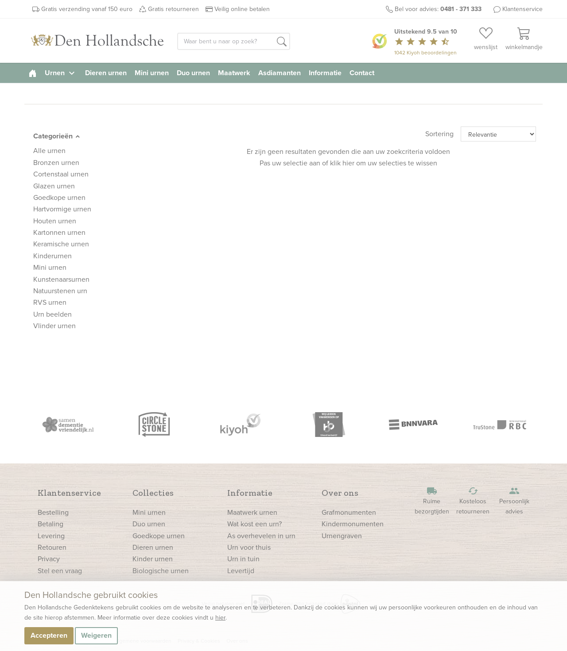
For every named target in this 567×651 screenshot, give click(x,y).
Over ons (340, 492)
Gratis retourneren (173, 9)
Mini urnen (152, 73)
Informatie (325, 73)
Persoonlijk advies (514, 501)
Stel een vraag (60, 571)
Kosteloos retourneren (473, 501)
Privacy (49, 559)
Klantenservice (522, 9)
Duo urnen (193, 73)
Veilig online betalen (242, 9)
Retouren (52, 547)
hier (220, 617)
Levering (51, 536)
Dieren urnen (106, 73)
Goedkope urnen (158, 536)
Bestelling (53, 512)
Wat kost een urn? (254, 524)
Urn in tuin (243, 559)
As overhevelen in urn (261, 536)
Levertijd (240, 571)
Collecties (153, 492)
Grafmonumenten (349, 512)
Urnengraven (342, 536)
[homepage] (32, 73)
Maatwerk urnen (252, 512)
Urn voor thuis (249, 547)
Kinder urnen (152, 559)
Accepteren (49, 635)
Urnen (61, 73)
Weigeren (96, 635)
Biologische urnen (160, 571)
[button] (281, 42)
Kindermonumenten (353, 524)
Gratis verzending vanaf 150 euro (86, 9)
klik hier (342, 163)
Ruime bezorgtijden (432, 501)
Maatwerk (234, 73)
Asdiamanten (279, 73)
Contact (362, 73)
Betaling (50, 524)
